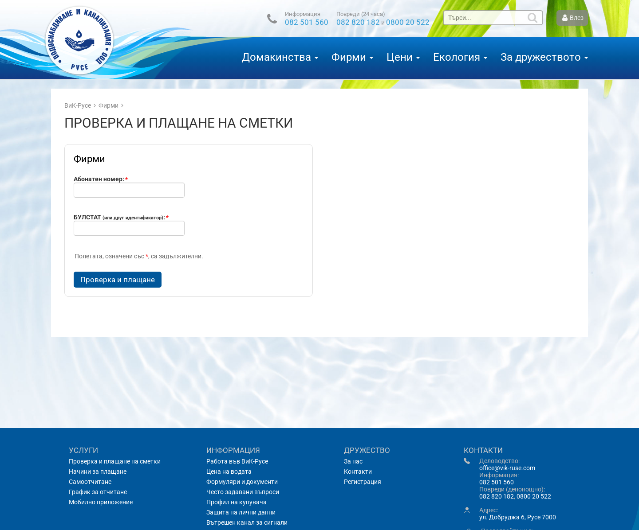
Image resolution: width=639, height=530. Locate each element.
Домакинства (280, 57)
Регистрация (362, 481)
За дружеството (544, 57)
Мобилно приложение (101, 502)
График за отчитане (98, 491)
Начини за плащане (97, 471)
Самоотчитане (90, 481)
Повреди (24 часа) (360, 14)
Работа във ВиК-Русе (237, 461)
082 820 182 (358, 22)
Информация (302, 14)
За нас (353, 461)
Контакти (358, 471)
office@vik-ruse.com (507, 468)
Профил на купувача (236, 502)
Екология (460, 57)
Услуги (83, 450)
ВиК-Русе (77, 105)
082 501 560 (306, 22)
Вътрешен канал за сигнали (247, 522)
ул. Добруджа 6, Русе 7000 (517, 517)
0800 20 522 (408, 22)
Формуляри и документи (242, 481)
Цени (403, 57)
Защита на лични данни (241, 512)
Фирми (352, 57)
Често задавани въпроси (242, 491)
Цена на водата (229, 471)
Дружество (367, 450)
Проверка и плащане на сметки (115, 461)
